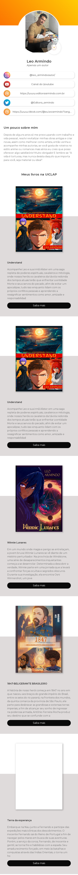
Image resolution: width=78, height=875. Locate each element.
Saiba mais (39, 305)
